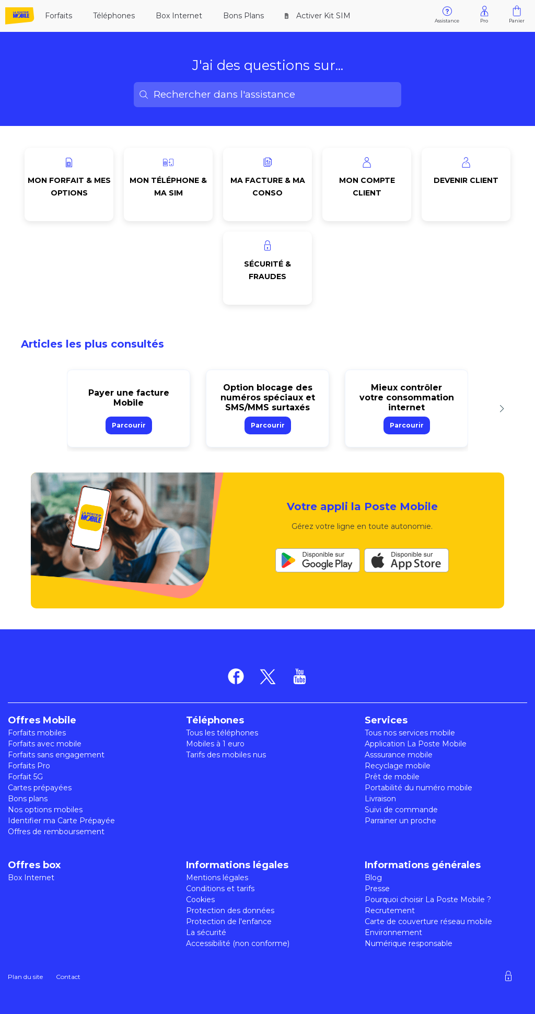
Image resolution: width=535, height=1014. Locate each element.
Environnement (393, 932)
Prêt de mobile (392, 776)
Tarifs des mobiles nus (226, 754)
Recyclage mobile (398, 765)
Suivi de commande (401, 809)
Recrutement (390, 910)
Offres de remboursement (56, 831)
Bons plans (28, 798)
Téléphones (114, 15)
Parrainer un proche (400, 820)
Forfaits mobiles (37, 733)
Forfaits (58, 15)
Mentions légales (217, 877)
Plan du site (25, 977)
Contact (68, 977)
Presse (377, 888)
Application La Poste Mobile (416, 743)
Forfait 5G (25, 776)
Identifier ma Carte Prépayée (61, 820)
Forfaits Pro (29, 765)
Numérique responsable (408, 943)
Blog (373, 877)
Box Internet (179, 15)
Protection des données (230, 910)
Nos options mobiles (45, 809)
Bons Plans (243, 15)
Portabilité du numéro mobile (418, 787)
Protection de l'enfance (229, 921)
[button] (501, 408)
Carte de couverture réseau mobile (428, 921)
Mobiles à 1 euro (215, 743)
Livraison (380, 798)
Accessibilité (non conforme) (237, 943)
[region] (483, 962)
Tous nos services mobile (410, 733)
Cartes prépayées (40, 787)
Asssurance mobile (399, 754)
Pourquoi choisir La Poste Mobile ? (428, 899)
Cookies (200, 899)
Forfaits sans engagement (56, 754)
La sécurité (206, 932)
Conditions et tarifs (220, 888)
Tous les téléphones (222, 733)
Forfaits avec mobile (45, 743)
